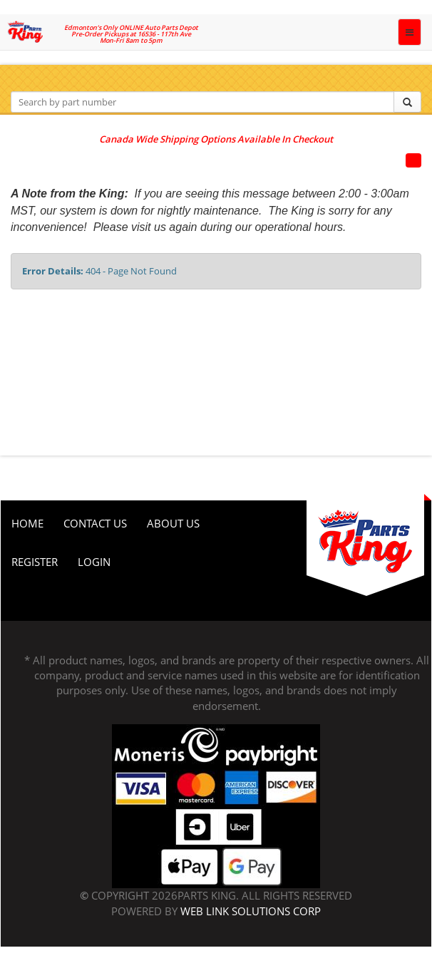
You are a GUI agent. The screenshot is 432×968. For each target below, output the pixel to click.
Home (27, 523)
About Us (173, 523)
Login (94, 562)
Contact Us (95, 523)
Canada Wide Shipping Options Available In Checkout (216, 139)
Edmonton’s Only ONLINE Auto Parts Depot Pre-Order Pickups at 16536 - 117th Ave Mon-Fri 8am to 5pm (131, 34)
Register (34, 562)
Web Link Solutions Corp (250, 911)
